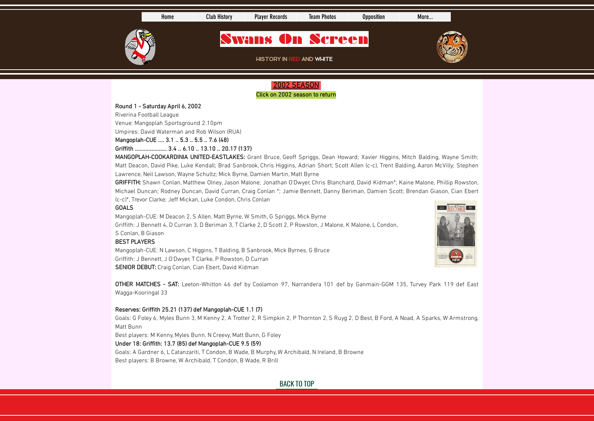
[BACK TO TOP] (296, 383)
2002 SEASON (296, 85)
